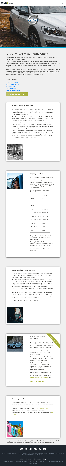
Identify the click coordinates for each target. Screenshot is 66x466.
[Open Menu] (63, 3)
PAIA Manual (33, 463)
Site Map (29, 459)
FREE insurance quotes (54, 340)
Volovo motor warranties (13, 90)
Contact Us (37, 459)
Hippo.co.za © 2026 (8, 461)
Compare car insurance (37, 381)
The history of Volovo (12, 82)
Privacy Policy (33, 461)
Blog (44, 459)
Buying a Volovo (10, 86)
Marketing (42, 461)
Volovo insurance (11, 88)
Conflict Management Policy (55, 461)
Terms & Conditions (21, 461)
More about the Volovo (12, 84)
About (22, 459)
